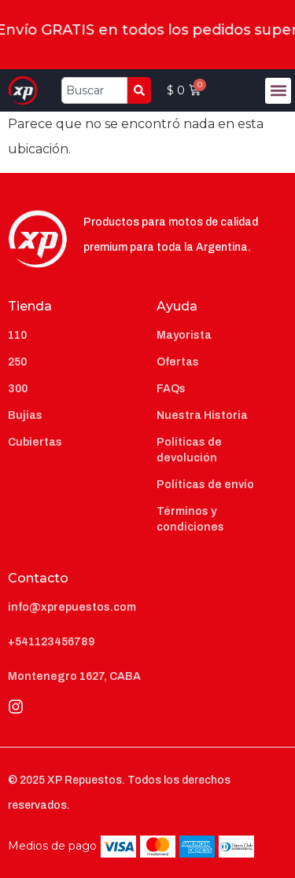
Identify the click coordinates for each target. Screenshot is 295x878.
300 (18, 389)
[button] (278, 91)
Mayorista (184, 335)
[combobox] (94, 90)
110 (17, 335)
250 (17, 362)
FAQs (171, 389)
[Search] (139, 90)
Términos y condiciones (190, 519)
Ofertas (178, 362)
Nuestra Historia (202, 415)
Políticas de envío (205, 484)
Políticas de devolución (189, 450)
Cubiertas (35, 442)
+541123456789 (51, 642)
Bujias (25, 415)
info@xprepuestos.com (72, 607)
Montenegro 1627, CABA (74, 676)
